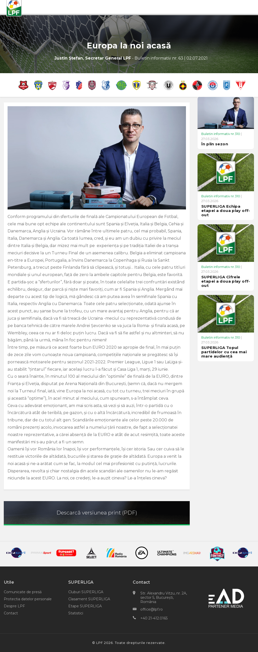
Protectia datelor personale (28, 599)
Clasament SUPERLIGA (89, 599)
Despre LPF (14, 606)
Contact (11, 613)
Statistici (75, 613)
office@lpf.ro (151, 609)
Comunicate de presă (23, 592)
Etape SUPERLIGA (85, 606)
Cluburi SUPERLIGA (85, 592)
